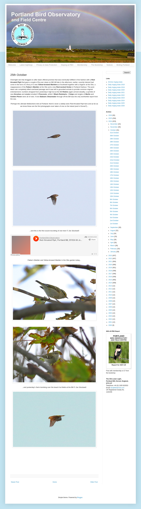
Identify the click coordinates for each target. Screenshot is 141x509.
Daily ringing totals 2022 (116, 95)
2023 (110, 255)
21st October (114, 163)
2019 (110, 267)
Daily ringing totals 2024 (116, 100)
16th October (114, 178)
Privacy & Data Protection (46, 65)
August (113, 230)
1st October (114, 224)
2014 (110, 283)
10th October (114, 196)
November (114, 127)
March (112, 245)
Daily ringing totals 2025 (116, 103)
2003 (110, 316)
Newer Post (15, 482)
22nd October (114, 160)
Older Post (94, 482)
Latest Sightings (26, 65)
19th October (114, 169)
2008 (110, 301)
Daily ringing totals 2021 (116, 92)
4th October (114, 214)
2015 (110, 280)
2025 (110, 118)
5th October (114, 211)
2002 (110, 319)
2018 (110, 271)
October (113, 130)
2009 (110, 298)
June (112, 236)
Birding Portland (123, 65)
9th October (114, 199)
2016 (110, 277)
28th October (114, 142)
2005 (110, 310)
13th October (114, 187)
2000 (110, 325)
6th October (114, 208)
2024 (110, 121)
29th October (114, 139)
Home (55, 482)
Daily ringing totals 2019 (116, 87)
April (112, 242)
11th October (114, 193)
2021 (110, 261)
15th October (114, 181)
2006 (110, 307)
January (113, 252)
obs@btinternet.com (117, 388)
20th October (114, 166)
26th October (114, 148)
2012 (110, 289)
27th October (114, 145)
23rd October (114, 157)
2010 (110, 295)
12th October (114, 190)
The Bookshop (97, 65)
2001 (110, 322)
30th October (114, 136)
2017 (110, 274)
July (112, 233)
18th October (114, 172)
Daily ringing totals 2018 (116, 85)
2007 (110, 304)
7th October (114, 205)
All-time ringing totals (115, 82)
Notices (110, 65)
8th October (114, 202)
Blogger (79, 497)
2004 (110, 313)
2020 (110, 265)
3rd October (114, 217)
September (114, 227)
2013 (110, 286)
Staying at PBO (67, 65)
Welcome (12, 65)
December (114, 124)
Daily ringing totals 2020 (116, 90)
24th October (114, 154)
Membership (82, 65)
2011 (110, 292)
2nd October (114, 220)
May (112, 240)
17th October (114, 175)
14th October (114, 184)
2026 (110, 115)
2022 (110, 258)
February (113, 249)
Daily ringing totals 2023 (116, 98)
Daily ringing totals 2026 (116, 106)
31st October (114, 133)
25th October (114, 151)
